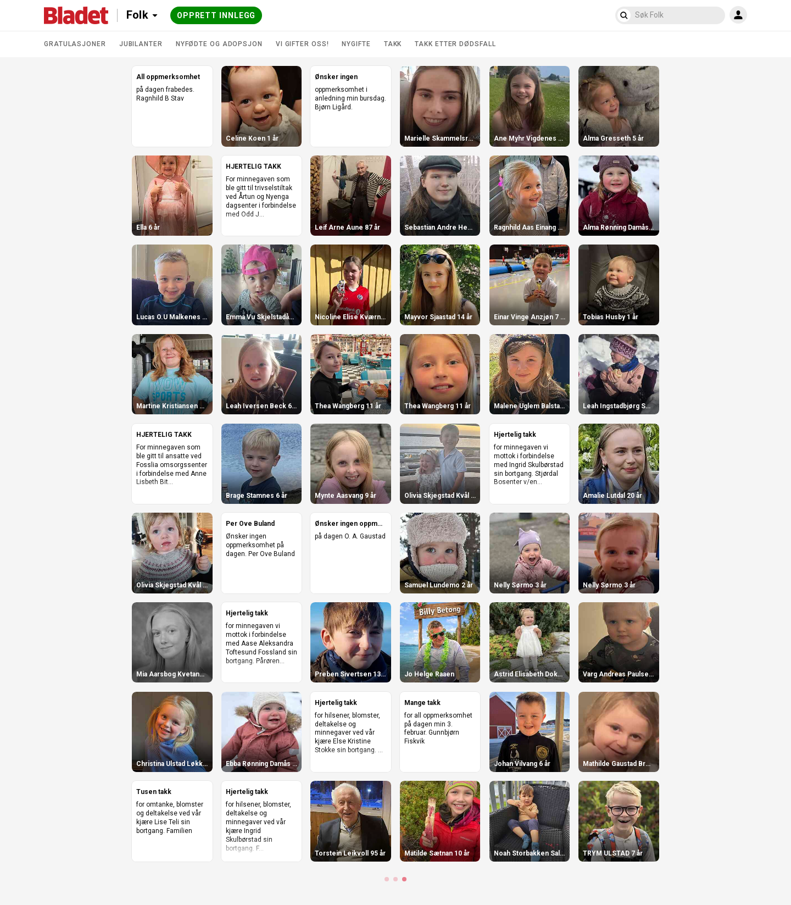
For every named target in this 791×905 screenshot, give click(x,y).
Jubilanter (141, 44)
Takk (393, 44)
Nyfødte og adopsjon (219, 44)
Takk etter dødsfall (455, 44)
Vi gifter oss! (302, 44)
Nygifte (356, 44)
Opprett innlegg (216, 15)
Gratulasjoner (75, 44)
